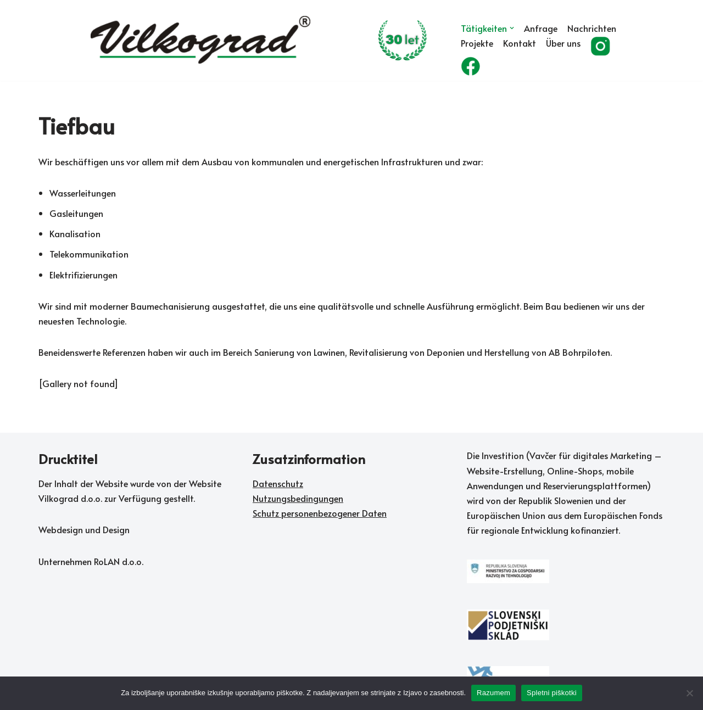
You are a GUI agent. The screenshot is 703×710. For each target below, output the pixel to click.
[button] (512, 28)
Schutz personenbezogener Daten (320, 513)
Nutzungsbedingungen (298, 498)
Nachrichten (591, 28)
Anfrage (540, 28)
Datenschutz (278, 483)
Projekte (477, 43)
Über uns (563, 43)
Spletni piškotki (552, 693)
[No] (689, 692)
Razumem (493, 693)
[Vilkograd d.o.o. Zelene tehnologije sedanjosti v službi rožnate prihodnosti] (266, 40)
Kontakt (519, 43)
